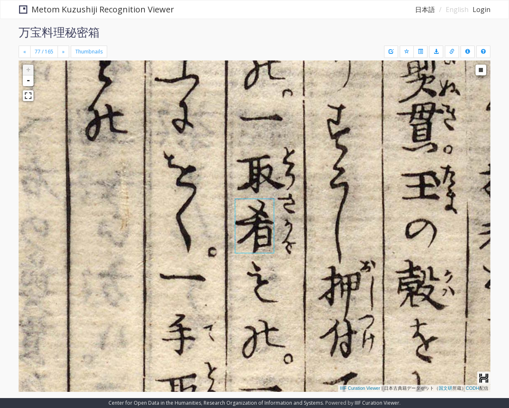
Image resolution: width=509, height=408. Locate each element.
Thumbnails (89, 51)
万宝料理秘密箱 (59, 32)
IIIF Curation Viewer (360, 388)
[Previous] (25, 52)
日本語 (425, 9)
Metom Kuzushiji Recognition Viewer (96, 9)
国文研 (445, 388)
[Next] (63, 52)
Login (481, 9)
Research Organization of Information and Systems (263, 402)
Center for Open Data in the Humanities (154, 402)
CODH (472, 388)
